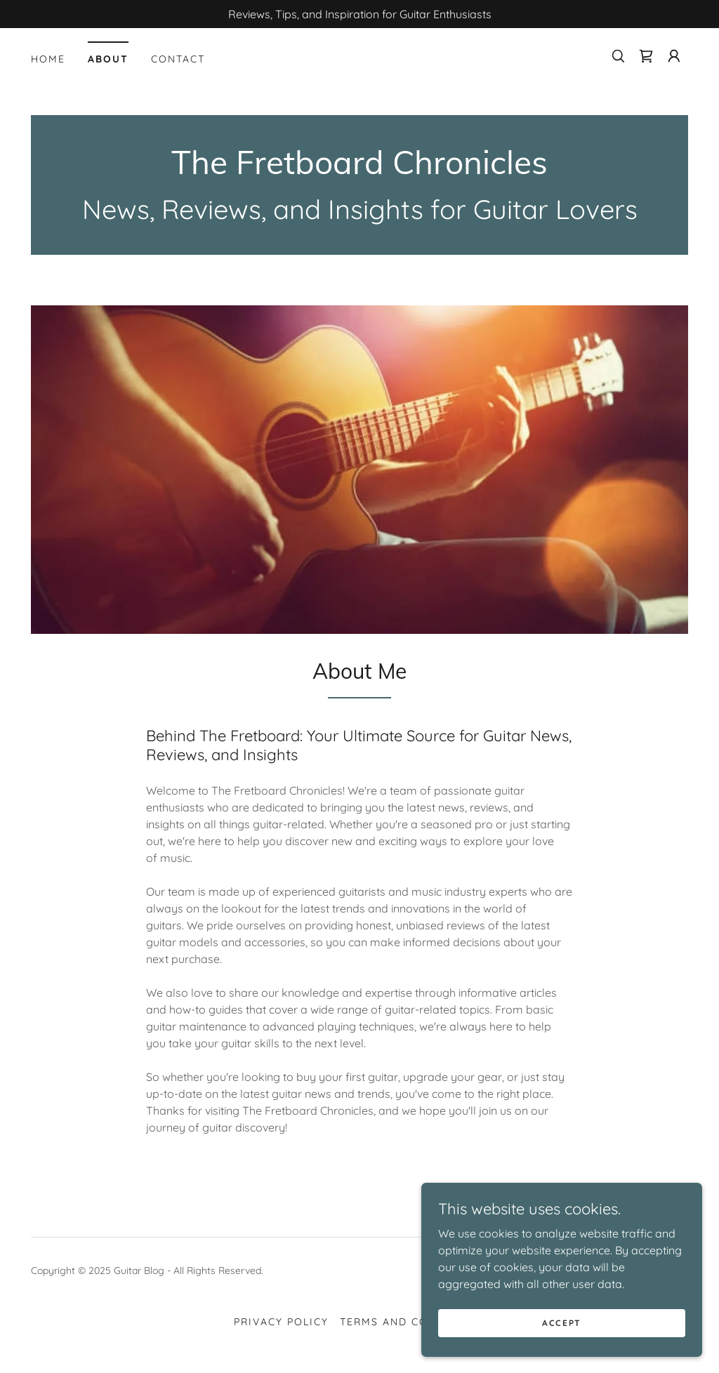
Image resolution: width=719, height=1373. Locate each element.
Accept (561, 1323)
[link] (646, 56)
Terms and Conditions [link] (412, 1321)
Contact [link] (178, 59)
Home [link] (48, 59)
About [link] (108, 59)
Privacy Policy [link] (281, 1321)
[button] (674, 56)
